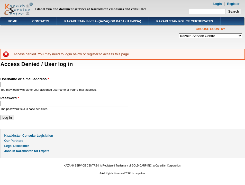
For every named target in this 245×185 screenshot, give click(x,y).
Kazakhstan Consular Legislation (28, 135)
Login (217, 4)
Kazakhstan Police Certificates (184, 21)
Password (10, 98)
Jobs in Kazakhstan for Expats (26, 151)
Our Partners (13, 141)
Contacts (40, 21)
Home (12, 21)
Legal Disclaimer (16, 146)
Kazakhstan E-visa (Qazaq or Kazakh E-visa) (102, 21)
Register (233, 4)
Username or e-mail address (25, 79)
